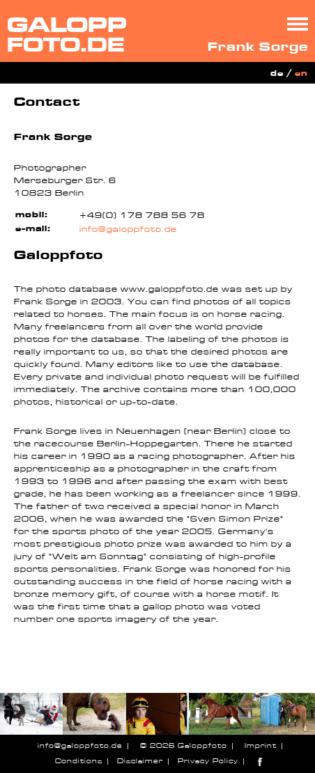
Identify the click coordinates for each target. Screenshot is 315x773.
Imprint (261, 745)
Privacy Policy (208, 761)
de (277, 74)
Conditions (78, 761)
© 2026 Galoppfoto (183, 745)
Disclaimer (140, 761)
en (301, 74)
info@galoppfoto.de (128, 229)
